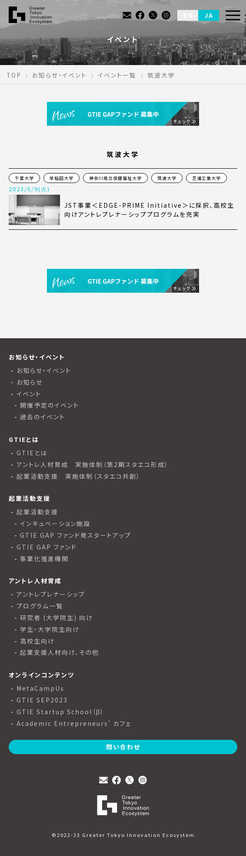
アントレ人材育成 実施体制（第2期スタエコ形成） (93, 464)
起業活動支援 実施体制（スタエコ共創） (78, 476)
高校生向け (37, 641)
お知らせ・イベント (44, 370)
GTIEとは (32, 453)
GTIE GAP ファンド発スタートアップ (75, 535)
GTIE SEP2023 (42, 700)
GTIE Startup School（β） (60, 712)
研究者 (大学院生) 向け (56, 617)
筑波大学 (166, 178)
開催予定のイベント (49, 405)
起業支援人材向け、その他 (59, 652)
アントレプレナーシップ (51, 594)
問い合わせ (123, 746)
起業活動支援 (37, 512)
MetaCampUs (40, 688)
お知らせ (30, 382)
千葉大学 (24, 178)
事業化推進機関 (44, 558)
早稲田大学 (61, 178)
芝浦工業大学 (206, 178)
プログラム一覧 (40, 606)
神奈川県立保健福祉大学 (115, 178)
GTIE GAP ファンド (47, 547)
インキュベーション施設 (55, 523)
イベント (29, 394)
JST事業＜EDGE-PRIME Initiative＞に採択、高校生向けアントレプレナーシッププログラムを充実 (149, 210)
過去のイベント (42, 417)
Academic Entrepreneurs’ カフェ (74, 723)
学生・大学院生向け (50, 629)
